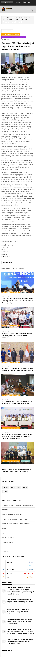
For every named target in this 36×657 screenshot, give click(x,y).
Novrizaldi (4, 247)
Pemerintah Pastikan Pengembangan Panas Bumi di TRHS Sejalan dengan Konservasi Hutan (19, 622)
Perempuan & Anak (7, 542)
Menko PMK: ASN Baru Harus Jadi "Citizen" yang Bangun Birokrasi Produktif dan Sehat (18, 612)
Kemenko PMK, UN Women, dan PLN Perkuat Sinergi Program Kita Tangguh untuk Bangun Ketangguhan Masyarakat (20, 632)
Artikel (5, 487)
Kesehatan (5, 510)
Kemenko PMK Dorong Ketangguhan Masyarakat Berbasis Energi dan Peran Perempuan (20, 602)
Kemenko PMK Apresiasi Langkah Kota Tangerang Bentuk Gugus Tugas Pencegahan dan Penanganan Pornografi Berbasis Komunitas (20, 591)
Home (5, 18)
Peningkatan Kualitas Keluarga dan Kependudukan (17, 505)
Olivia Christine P (6, 256)
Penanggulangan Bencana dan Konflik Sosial (14, 37)
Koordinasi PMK (25, 325)
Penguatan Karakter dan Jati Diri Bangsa (14, 519)
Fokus (25, 487)
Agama (4, 528)
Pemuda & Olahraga (8, 538)
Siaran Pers (24, 292)
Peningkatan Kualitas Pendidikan (18, 18)
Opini (5, 491)
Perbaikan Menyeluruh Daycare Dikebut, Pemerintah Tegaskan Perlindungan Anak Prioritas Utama (20, 641)
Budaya (4, 533)
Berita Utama (7, 31)
